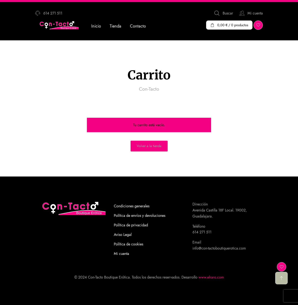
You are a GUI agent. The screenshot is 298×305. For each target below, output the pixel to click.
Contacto (138, 26)
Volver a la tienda (149, 146)
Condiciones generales (131, 206)
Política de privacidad (131, 225)
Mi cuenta (121, 253)
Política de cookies (128, 244)
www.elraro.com (211, 277)
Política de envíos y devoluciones (139, 215)
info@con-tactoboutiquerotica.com (219, 248)
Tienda (115, 26)
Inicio (96, 26)
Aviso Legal (123, 234)
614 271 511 (201, 232)
